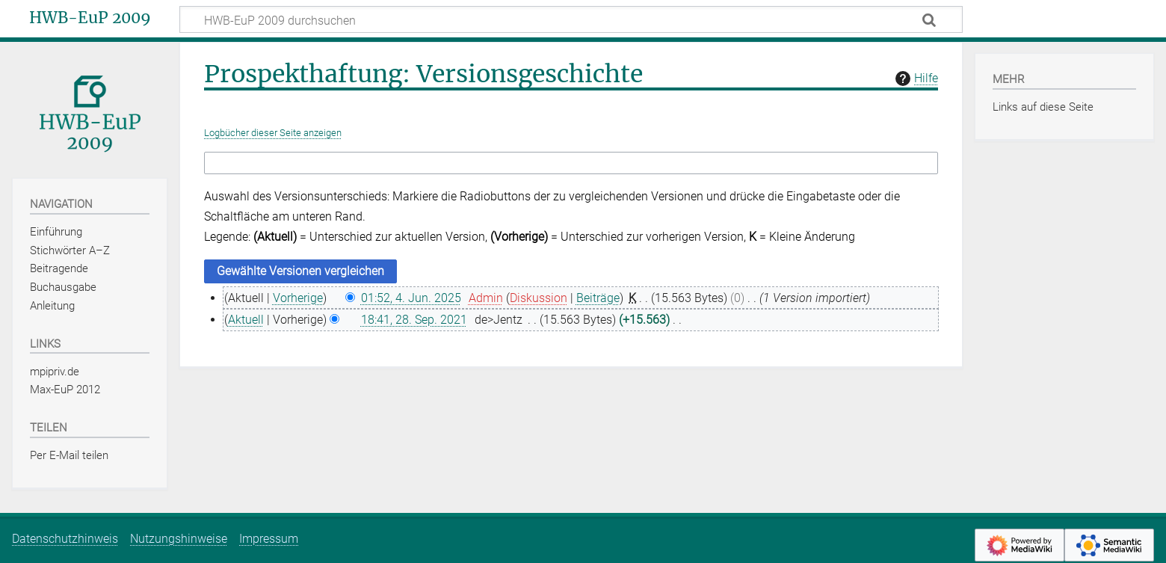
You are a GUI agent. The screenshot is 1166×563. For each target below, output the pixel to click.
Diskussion (538, 298)
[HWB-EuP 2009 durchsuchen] (571, 19)
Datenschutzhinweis (65, 539)
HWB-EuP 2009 (90, 18)
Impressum (268, 539)
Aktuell (246, 320)
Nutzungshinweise (178, 539)
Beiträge (598, 298)
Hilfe (915, 78)
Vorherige (298, 298)
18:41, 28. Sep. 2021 (414, 320)
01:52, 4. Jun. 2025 (411, 298)
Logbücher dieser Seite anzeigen (273, 132)
